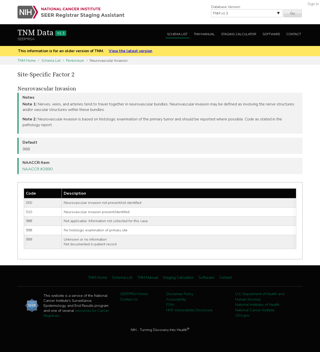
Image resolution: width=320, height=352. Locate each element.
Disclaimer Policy (179, 293)
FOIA (170, 304)
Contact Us (129, 299)
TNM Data (42, 33)
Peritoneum (75, 60)
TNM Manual (204, 34)
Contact (293, 34)
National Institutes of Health (257, 304)
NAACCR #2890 (37, 169)
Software (271, 34)
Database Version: (226, 6)
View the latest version (130, 50)
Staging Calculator (238, 34)
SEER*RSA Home (134, 293)
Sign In (313, 4)
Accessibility (176, 299)
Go (292, 13)
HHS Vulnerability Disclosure (189, 310)
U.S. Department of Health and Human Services (259, 296)
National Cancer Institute (254, 310)
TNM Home (27, 60)
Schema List (177, 34)
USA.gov (242, 315)
